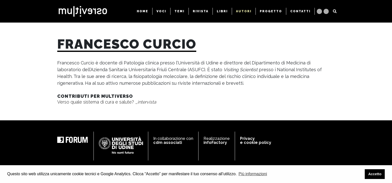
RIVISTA (200, 11)
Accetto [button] (375, 174)
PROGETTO (271, 11)
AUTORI (244, 11)
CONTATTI (300, 11)
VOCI (161, 11)
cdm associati (167, 142)
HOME (142, 11)
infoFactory (215, 142)
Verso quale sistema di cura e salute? (106, 102)
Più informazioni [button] (252, 174)
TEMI (179, 11)
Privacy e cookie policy (255, 140)
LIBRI (222, 11)
